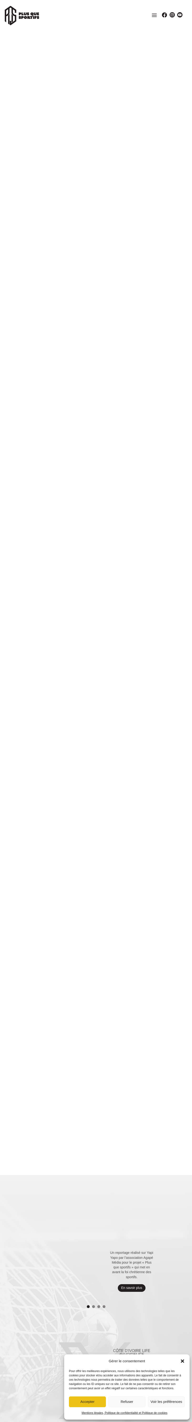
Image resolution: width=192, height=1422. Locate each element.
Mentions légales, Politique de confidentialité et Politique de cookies (124, 1413)
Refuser (127, 1402)
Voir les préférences (166, 1402)
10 (119, 1224)
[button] (182, 1361)
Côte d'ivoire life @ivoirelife (131, 1166)
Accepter (87, 1402)
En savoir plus (131, 1102)
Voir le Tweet (129, 1210)
